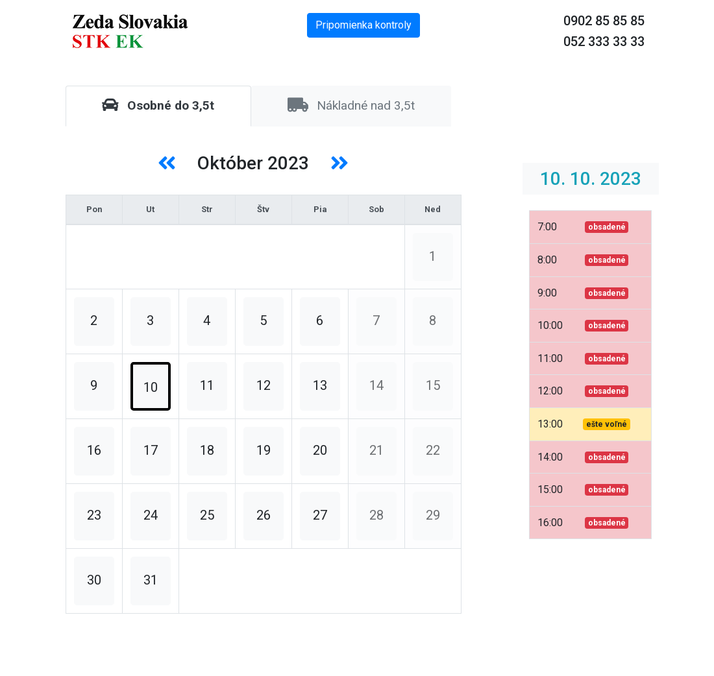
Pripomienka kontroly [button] (363, 25)
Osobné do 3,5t (158, 105)
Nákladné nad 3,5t (351, 105)
